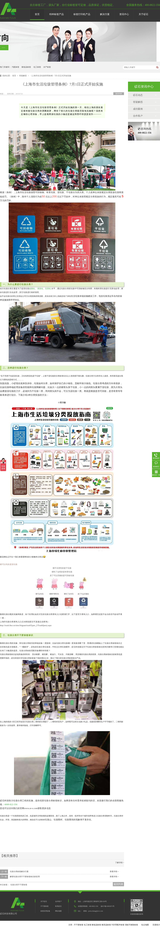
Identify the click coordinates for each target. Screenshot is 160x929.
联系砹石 (58, 906)
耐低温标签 (26, 67)
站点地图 (145, 925)
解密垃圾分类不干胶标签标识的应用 (25, 877)
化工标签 (37, 67)
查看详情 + (114, 872)
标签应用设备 (45, 911)
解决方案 (105, 14)
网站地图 (58, 911)
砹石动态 (138, 95)
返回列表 (118, 94)
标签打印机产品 (81, 14)
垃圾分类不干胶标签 (18, 885)
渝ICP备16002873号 (107, 906)
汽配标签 (15, 67)
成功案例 (138, 109)
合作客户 (138, 116)
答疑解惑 (23, 76)
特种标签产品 (56, 14)
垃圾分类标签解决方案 (19, 872)
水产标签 (47, 67)
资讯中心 (124, 14)
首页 (37, 14)
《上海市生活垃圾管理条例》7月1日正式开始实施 (50, 76)
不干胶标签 (45, 906)
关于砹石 (143, 14)
